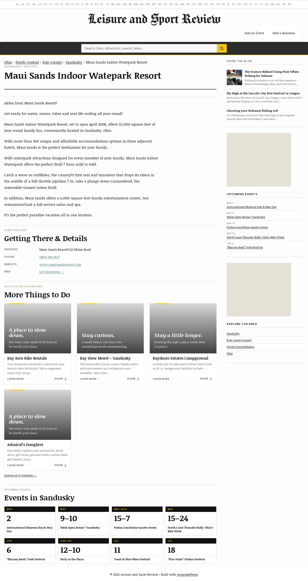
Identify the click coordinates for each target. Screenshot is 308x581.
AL (17, 4)
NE (160, 4)
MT (154, 4)
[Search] (222, 48)
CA (39, 4)
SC (233, 4)
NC (194, 4)
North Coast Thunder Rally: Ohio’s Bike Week (255, 237)
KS (96, 4)
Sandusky (74, 62)
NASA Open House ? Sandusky (246, 217)
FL (62, 4)
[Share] (60, 379)
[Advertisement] (259, 160)
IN (87, 4)
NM (183, 4)
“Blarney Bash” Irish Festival (245, 247)
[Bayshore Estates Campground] (183, 328)
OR (218, 4)
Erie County (52, 62)
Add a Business (283, 33)
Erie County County (239, 340)
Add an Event (254, 33)
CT (51, 4)
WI (284, 4)
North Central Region (240, 347)
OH (206, 4)
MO (148, 4)
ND (200, 4)
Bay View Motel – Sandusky (105, 358)
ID (77, 4)
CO (45, 4)
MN (136, 4)
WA (273, 4)
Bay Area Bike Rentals (27, 358)
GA (67, 4)
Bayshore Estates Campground (180, 358)
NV (165, 4)
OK (212, 4)
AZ (28, 4)
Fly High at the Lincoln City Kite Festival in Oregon (263, 93)
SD (239, 4)
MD (119, 4)
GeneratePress (187, 574)
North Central (27, 62)
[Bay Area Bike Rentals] (37, 328)
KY (102, 4)
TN (245, 4)
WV (279, 4)
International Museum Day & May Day (252, 207)
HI (72, 4)
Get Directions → (51, 271)
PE (223, 4)
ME (113, 4)
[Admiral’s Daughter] (37, 415)
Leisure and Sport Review (154, 18)
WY (290, 4)
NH (171, 4)
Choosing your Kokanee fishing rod (252, 110)
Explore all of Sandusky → (20, 475)
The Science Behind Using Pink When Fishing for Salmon (272, 73)
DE (57, 4)
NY (188, 4)
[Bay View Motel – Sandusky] (110, 328)
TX (250, 4)
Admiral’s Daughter (25, 444)
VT (262, 4)
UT (256, 4)
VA (267, 4)
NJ (176, 4)
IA (91, 4)
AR (34, 4)
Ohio (8, 62)
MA (125, 4)
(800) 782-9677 (49, 257)
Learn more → (17, 378)
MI (130, 4)
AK (23, 4)
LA (107, 4)
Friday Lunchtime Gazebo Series (247, 227)
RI (228, 4)
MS (142, 4)
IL (82, 4)
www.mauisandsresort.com (60, 264)
